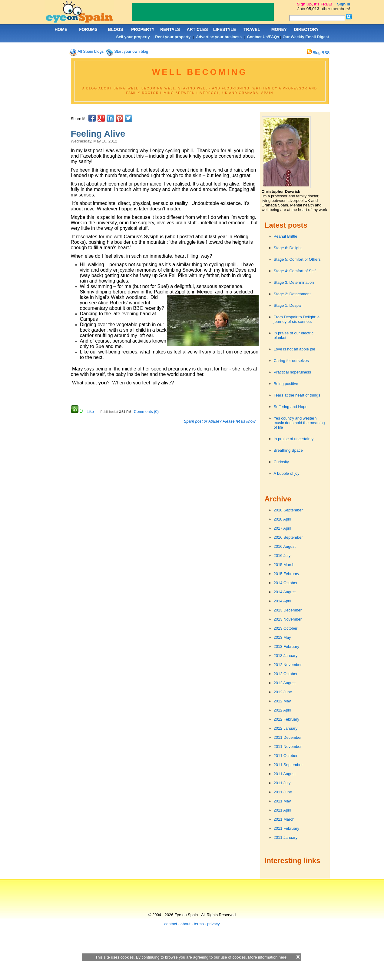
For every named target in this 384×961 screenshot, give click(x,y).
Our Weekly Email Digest (306, 37)
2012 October (286, 673)
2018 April (282, 519)
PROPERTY (142, 29)
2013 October (286, 628)
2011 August (285, 774)
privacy (213, 924)
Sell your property (133, 37)
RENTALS (170, 29)
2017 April (282, 528)
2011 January (286, 837)
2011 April (282, 810)
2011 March (284, 819)
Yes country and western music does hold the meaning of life (299, 423)
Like (90, 411)
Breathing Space (288, 450)
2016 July (282, 555)
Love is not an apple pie (294, 349)
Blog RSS (318, 52)
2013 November (288, 619)
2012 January (286, 728)
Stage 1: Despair (288, 305)
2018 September (288, 510)
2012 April (282, 710)
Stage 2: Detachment (292, 294)
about (185, 924)
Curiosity (281, 462)
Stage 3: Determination (294, 282)
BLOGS (115, 29)
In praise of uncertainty (294, 439)
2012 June (283, 692)
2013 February (287, 646)
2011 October (286, 755)
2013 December (288, 610)
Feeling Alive (98, 134)
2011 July (282, 783)
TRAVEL (251, 29)
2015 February (287, 573)
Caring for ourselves (291, 360)
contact (170, 924)
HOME (61, 29)
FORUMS (88, 29)
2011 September (288, 764)
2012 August (285, 683)
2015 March (284, 564)
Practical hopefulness (292, 372)
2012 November (288, 664)
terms (199, 924)
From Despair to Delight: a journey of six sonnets (297, 319)
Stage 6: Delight (288, 248)
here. (283, 957)
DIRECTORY (306, 29)
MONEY (279, 29)
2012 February (287, 719)
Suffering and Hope (291, 406)
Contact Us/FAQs (263, 37)
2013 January (286, 655)
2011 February (287, 828)
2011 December (288, 737)
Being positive (286, 383)
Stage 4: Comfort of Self (295, 271)
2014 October (286, 583)
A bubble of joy (287, 473)
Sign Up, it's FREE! (314, 4)
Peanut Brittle (285, 236)
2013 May (282, 637)
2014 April (282, 601)
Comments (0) (146, 411)
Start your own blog (131, 51)
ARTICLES (197, 29)
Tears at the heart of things (297, 395)
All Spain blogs (91, 51)
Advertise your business (219, 37)
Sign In (343, 4)
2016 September (288, 537)
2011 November (288, 746)
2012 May (282, 701)
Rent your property (172, 37)
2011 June (283, 792)
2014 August (285, 592)
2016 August (285, 546)
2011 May (282, 801)
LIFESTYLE (224, 29)
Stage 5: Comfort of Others (297, 259)
